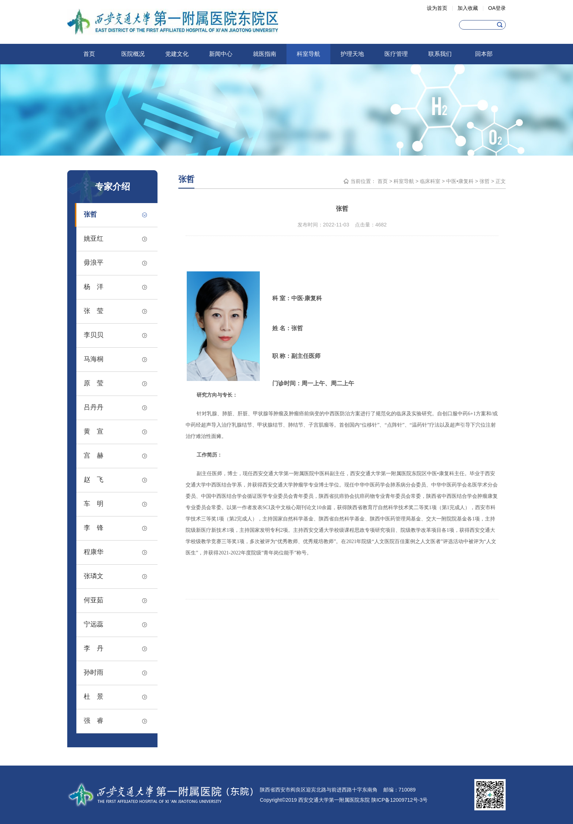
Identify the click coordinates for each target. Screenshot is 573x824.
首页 (89, 54)
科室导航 (308, 54)
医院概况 (133, 54)
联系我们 (440, 54)
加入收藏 (468, 8)
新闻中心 (220, 54)
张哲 (484, 181)
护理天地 (352, 54)
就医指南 (264, 54)
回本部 (484, 54)
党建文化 (177, 54)
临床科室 (430, 181)
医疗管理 (396, 54)
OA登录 (497, 8)
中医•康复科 (460, 181)
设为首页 (437, 8)
